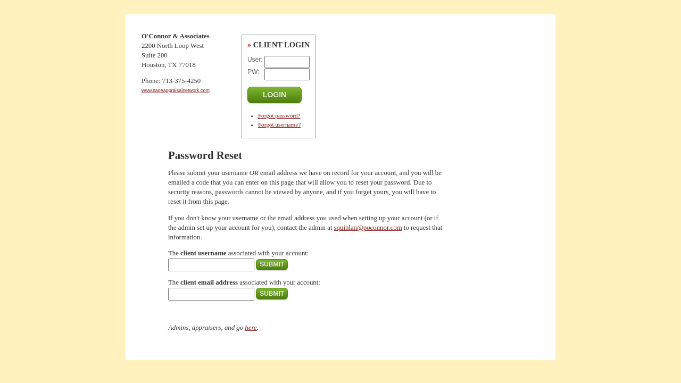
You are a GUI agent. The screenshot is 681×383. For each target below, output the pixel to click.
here (250, 327)
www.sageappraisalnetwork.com (176, 90)
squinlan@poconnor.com (368, 227)
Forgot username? (279, 124)
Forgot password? (279, 115)
